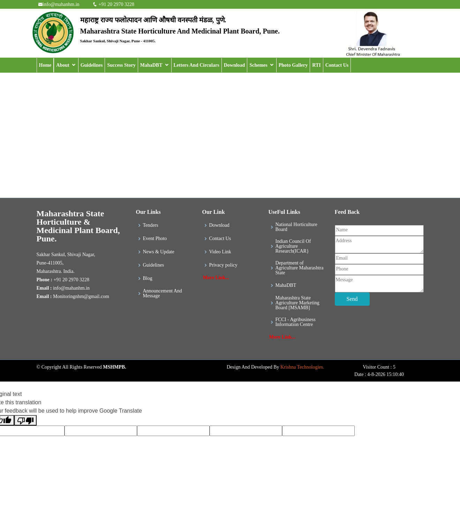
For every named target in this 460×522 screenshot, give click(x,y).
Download (234, 65)
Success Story (121, 65)
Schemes (258, 65)
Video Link (220, 251)
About (62, 65)
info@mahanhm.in (61, 4)
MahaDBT (151, 65)
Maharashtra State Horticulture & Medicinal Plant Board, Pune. (78, 226)
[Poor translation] (25, 420)
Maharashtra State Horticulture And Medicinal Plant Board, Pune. (180, 31)
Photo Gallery (293, 65)
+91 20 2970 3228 (115, 4)
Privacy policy (223, 265)
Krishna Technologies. (302, 367)
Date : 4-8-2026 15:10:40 (379, 374)
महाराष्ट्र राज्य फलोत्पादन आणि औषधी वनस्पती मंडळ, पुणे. (153, 20)
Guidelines (92, 65)
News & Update (158, 251)
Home (45, 65)
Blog (147, 278)
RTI (316, 65)
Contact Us (337, 65)
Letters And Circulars (196, 65)
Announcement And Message (162, 293)
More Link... (216, 277)
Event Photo (155, 238)
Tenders (150, 225)
